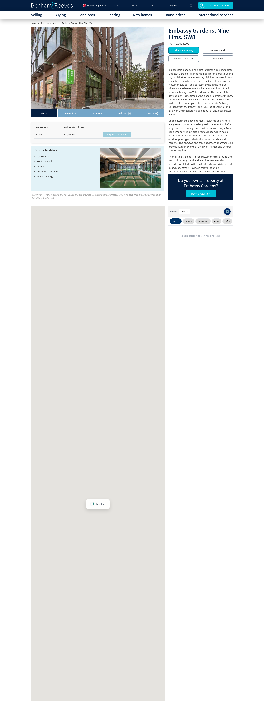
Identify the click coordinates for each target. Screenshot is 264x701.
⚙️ (227, 211)
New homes (142, 14)
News (117, 5)
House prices (174, 14)
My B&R (174, 5)
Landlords (86, 14)
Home (33, 23)
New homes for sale (49, 23)
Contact (154, 5)
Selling (36, 14)
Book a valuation (200, 193)
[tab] (44, 113)
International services (215, 14)
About (134, 5)
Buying (60, 14)
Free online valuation (215, 5)
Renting (113, 14)
